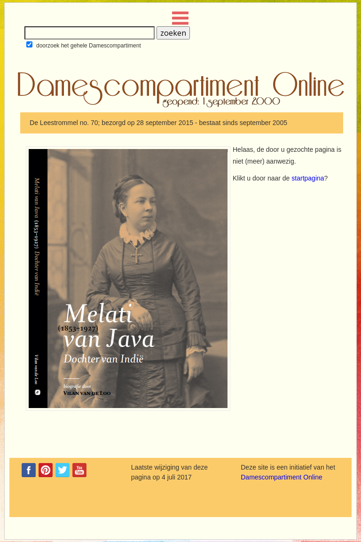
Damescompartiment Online (281, 477)
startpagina (307, 178)
